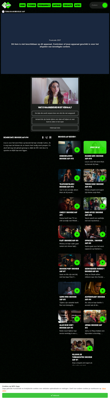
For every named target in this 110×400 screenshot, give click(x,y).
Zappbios (57, 5)
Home (22, 5)
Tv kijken (31, 5)
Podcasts (68, 5)
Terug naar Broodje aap (15, 12)
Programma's (44, 5)
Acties (77, 5)
